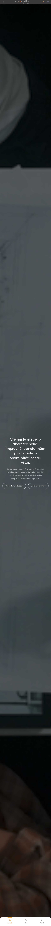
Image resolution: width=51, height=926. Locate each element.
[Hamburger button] (47, 2)
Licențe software (38, 486)
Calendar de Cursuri (14, 486)
